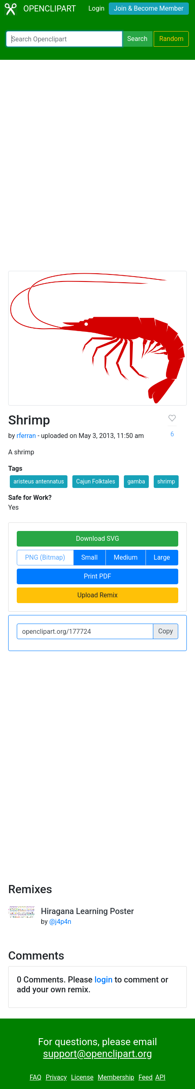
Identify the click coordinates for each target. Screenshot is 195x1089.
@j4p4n (60, 922)
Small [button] (89, 557)
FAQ (35, 1077)
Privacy (56, 1077)
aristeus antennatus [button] (38, 481)
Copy (165, 631)
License (82, 1077)
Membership (116, 1077)
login (103, 980)
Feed (146, 1077)
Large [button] (162, 557)
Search (137, 39)
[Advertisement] (97, 169)
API (160, 1077)
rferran (26, 436)
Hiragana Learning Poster (87, 911)
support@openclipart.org (97, 1054)
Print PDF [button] (97, 576)
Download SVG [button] (97, 538)
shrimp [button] (166, 481)
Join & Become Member (149, 8)
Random (171, 39)
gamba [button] (136, 481)
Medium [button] (125, 557)
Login (96, 8)
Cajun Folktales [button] (95, 481)
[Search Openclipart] (64, 39)
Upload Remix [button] (97, 595)
